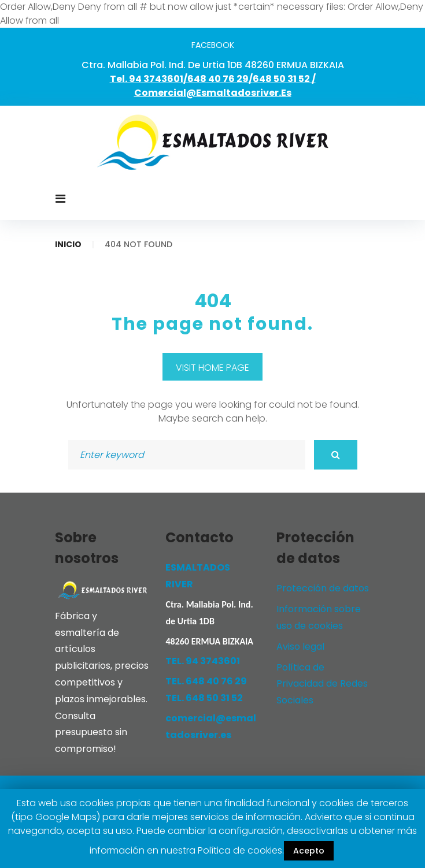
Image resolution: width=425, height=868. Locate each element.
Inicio (68, 244)
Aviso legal (300, 646)
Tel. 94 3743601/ (148, 78)
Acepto (308, 850)
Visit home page (212, 367)
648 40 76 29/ (220, 78)
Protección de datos (322, 588)
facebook (212, 45)
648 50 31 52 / (284, 78)
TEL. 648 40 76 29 (206, 681)
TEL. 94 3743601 (202, 661)
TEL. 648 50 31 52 (204, 698)
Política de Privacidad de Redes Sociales (322, 684)
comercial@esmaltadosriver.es (212, 92)
